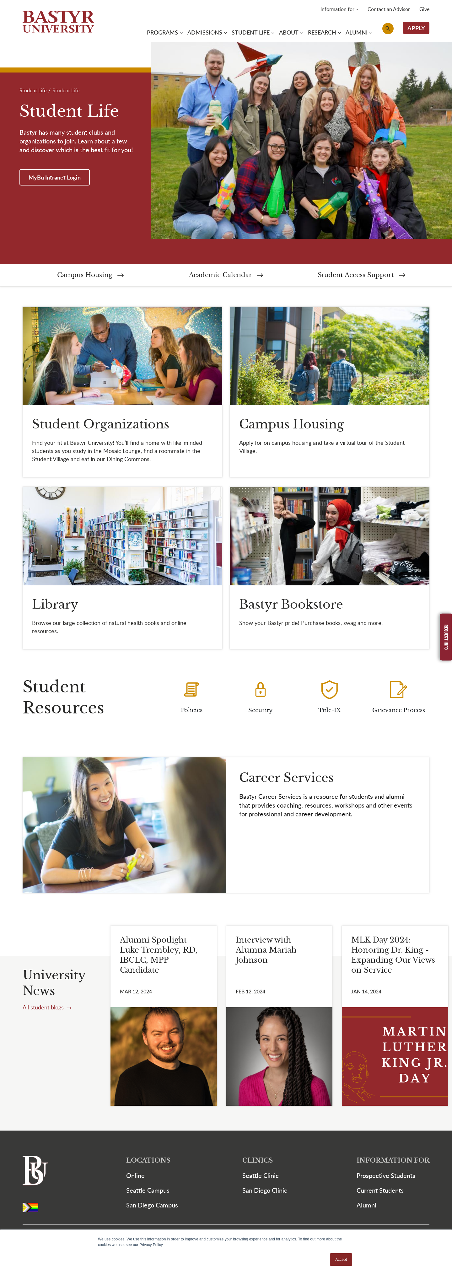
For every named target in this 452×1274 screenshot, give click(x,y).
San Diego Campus (152, 1205)
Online (135, 1176)
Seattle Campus (148, 1190)
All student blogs (44, 1007)
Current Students (380, 1190)
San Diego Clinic (264, 1190)
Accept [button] (341, 1259)
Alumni (366, 1205)
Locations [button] (148, 1161)
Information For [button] (393, 1161)
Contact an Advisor (389, 9)
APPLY (416, 28)
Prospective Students (386, 1176)
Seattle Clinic (260, 1176)
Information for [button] (337, 9)
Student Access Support (361, 276)
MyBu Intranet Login (55, 178)
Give (424, 9)
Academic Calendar (226, 276)
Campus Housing (90, 276)
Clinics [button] (257, 1161)
